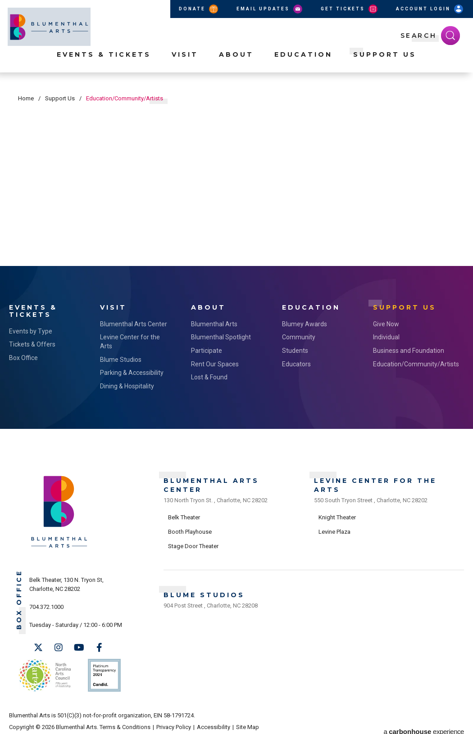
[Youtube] (79, 646)
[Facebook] (99, 646)
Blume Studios (120, 357)
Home (26, 98)
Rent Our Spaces (215, 362)
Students (295, 348)
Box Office (23, 356)
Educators (296, 362)
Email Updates (270, 9)
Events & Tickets (104, 63)
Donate (199, 9)
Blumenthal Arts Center (133, 322)
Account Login (430, 9)
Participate (206, 348)
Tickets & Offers (32, 343)
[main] (236, 173)
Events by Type (30, 329)
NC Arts (44, 671)
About (236, 63)
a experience (424, 721)
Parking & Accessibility (132, 370)
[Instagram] (59, 646)
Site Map (247, 721)
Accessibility (213, 721)
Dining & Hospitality (127, 384)
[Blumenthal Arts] (59, 545)
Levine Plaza (334, 527)
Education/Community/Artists (409, 362)
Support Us (384, 63)
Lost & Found (209, 375)
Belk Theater (184, 513)
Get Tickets (350, 9)
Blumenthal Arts (214, 322)
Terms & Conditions (125, 721)
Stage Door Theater (193, 542)
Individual (386, 335)
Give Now (386, 322)
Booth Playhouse (190, 527)
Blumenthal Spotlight (221, 335)
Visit (185, 63)
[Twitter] (38, 646)
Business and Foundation (408, 348)
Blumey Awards (304, 322)
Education (303, 63)
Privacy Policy (173, 721)
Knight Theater (337, 513)
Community (298, 335)
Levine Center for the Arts (130, 340)
